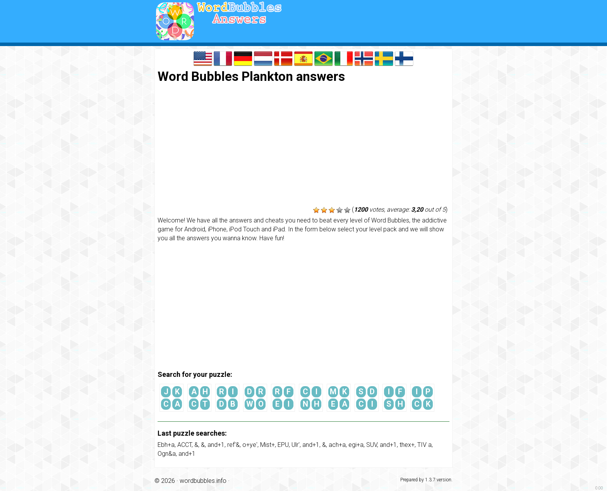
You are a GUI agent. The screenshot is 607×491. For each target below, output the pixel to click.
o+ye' (249, 444)
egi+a (356, 444)
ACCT (184, 444)
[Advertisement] (303, 145)
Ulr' (295, 444)
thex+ (407, 444)
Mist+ (267, 444)
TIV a (424, 444)
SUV (371, 444)
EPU (283, 444)
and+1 (216, 444)
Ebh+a (166, 444)
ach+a (337, 444)
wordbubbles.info (203, 480)
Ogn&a (167, 453)
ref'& (233, 444)
